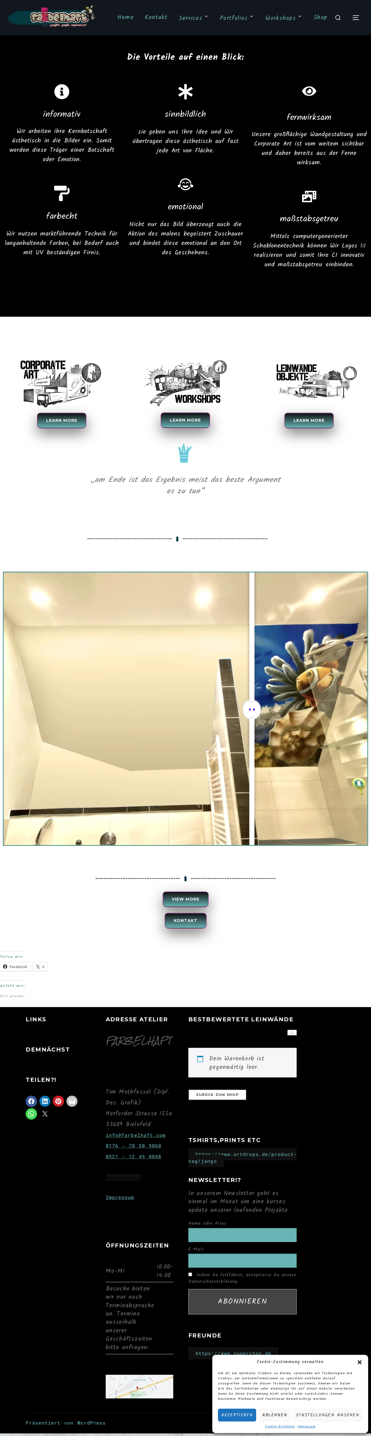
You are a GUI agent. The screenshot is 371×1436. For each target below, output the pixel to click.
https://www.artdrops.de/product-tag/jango (242, 1164)
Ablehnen (274, 1415)
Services (193, 18)
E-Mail (196, 1256)
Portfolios (237, 18)
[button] (359, 1362)
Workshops (283, 18)
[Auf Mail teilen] (72, 1108)
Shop (320, 17)
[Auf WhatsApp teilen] (31, 1121)
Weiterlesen (123, 1185)
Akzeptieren (237, 1415)
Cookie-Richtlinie (280, 1426)
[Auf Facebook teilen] (31, 1108)
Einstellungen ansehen (327, 1415)
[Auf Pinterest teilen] (58, 1108)
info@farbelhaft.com (136, 1142)
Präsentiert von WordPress (66, 1430)
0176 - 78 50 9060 (134, 1153)
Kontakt (155, 17)
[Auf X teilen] (45, 1121)
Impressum (306, 1426)
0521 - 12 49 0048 (134, 1164)
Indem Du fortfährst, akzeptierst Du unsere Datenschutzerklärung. (242, 1285)
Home (125, 17)
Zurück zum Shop (217, 1102)
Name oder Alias (207, 1231)
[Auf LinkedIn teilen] (45, 1108)
